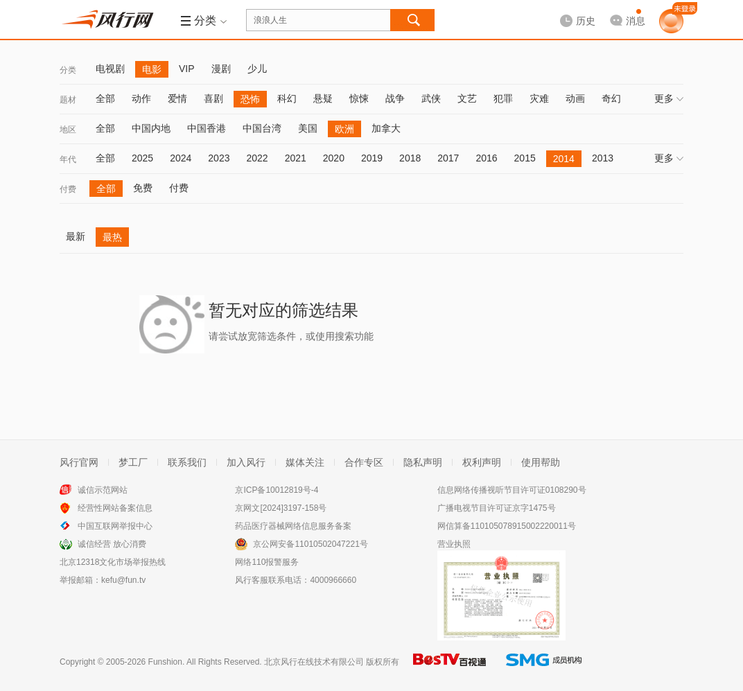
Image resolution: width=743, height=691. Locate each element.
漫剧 (221, 68)
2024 (180, 158)
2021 (295, 158)
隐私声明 (422, 462)
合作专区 (363, 462)
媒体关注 (305, 462)
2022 (257, 158)
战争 (395, 98)
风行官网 (79, 462)
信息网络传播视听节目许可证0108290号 (511, 490)
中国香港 (206, 128)
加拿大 (386, 128)
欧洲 (344, 128)
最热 (112, 237)
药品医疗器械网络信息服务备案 (293, 526)
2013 (602, 158)
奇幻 (611, 98)
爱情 (177, 98)
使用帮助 (540, 462)
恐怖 (250, 99)
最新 (75, 236)
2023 (218, 158)
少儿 (257, 68)
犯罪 (503, 98)
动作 (141, 98)
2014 (564, 158)
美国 (307, 128)
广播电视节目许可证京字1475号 (496, 508)
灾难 (539, 98)
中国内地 (151, 128)
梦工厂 (133, 462)
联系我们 (187, 462)
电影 (151, 69)
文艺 (467, 98)
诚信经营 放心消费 (112, 544)
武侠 (431, 98)
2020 (333, 158)
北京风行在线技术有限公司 (314, 662)
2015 (525, 158)
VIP (187, 68)
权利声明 (481, 462)
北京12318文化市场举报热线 (113, 562)
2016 (486, 158)
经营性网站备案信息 (115, 508)
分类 (68, 70)
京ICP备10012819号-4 (276, 490)
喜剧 (213, 98)
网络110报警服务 (267, 562)
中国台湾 (262, 128)
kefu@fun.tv (123, 580)
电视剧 (110, 68)
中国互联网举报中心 (115, 526)
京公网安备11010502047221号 (310, 544)
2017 (448, 158)
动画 (575, 98)
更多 (668, 98)
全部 (105, 98)
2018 (410, 158)
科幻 (287, 98)
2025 (142, 158)
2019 (372, 158)
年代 (68, 159)
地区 (68, 129)
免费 (142, 187)
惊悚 (359, 98)
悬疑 (323, 98)
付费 (68, 189)
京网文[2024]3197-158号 (280, 508)
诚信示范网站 (103, 490)
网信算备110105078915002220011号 (506, 526)
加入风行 (246, 462)
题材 (68, 100)
